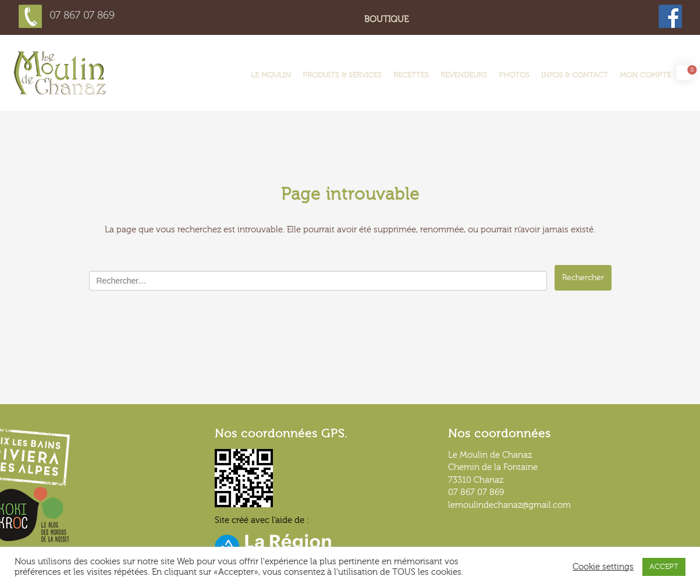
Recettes (411, 75)
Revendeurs (463, 75)
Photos (514, 75)
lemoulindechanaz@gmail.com (509, 505)
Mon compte (645, 75)
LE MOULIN (271, 75)
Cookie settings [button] (603, 567)
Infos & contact (574, 75)
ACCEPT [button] (663, 567)
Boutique (386, 19)
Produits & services (342, 75)
